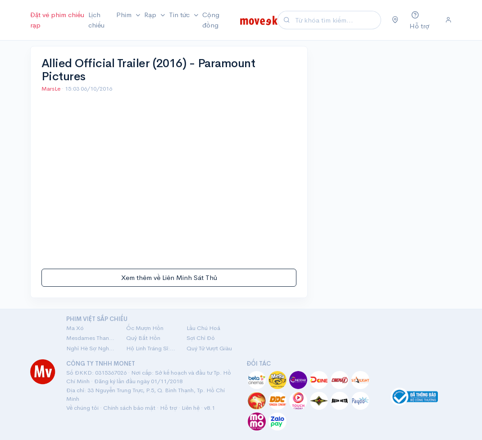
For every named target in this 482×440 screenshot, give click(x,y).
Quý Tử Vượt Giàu (209, 348)
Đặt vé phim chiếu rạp (57, 19)
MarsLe (51, 88)
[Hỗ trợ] (421, 20)
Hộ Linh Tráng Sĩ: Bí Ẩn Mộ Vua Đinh (150, 348)
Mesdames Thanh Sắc (90, 338)
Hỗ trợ (168, 408)
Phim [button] (124, 14)
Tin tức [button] (180, 14)
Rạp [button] (151, 14)
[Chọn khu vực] (395, 20)
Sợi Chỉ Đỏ (200, 338)
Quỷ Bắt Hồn (143, 338)
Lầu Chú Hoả (203, 328)
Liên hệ (191, 408)
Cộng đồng (210, 19)
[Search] (336, 20)
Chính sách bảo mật (129, 408)
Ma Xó (75, 328)
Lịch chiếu (96, 19)
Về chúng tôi (82, 408)
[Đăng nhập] (448, 20)
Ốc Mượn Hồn (145, 328)
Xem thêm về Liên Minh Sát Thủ (169, 277)
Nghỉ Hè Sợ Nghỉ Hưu (90, 348)
